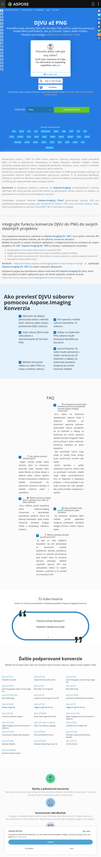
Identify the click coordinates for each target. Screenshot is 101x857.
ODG (44, 142)
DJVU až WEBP (40, 713)
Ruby (96, 203)
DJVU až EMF (39, 731)
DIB (63, 131)
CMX (75, 142)
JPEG (21, 131)
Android (79, 203)
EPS (59, 142)
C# (52, 203)
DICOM (17, 142)
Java (71, 203)
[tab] (48, 636)
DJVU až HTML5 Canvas (44, 722)
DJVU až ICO (71, 741)
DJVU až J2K (71, 686)
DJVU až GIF (39, 695)
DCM (27, 142)
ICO (83, 142)
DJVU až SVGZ (8, 731)
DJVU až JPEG (7, 686)
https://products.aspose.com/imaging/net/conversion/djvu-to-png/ (48, 263)
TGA (29, 136)
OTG (52, 142)
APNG (20, 136)
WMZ (61, 136)
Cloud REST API (43, 206)
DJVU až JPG (71, 676)
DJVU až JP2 (39, 686)
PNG (40, 109)
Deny (72, 848)
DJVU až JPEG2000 (10, 695)
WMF (52, 136)
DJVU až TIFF (39, 704)
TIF (78, 131)
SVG (79, 136)
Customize (29, 848)
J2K (35, 131)
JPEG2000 (45, 131)
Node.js (88, 203)
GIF (85, 131)
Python (58, 203)
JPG (14, 131)
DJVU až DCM (8, 722)
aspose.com (53, 34)
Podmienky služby (71, 92)
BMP (56, 131)
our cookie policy (20, 837)
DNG (35, 142)
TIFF (71, 131)
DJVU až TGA (7, 713)
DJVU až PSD (39, 676)
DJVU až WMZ (40, 741)
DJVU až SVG (71, 722)
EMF (37, 136)
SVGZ (87, 136)
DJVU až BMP (7, 704)
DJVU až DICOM (73, 713)
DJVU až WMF (8, 741)
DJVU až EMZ (71, 731)
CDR (67, 142)
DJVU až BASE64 (9, 750)
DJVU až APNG (72, 695)
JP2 (29, 131)
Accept (50, 842)
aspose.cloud (72, 34)
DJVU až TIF (71, 704)
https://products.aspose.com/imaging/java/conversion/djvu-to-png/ (37, 277)
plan (58, 65)
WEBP (70, 136)
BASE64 (49, 147)
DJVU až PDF (7, 676)
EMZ (44, 136)
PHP (66, 203)
